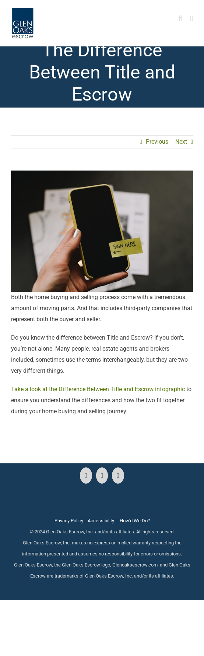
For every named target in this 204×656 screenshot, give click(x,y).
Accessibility (101, 520)
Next (181, 141)
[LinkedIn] (118, 475)
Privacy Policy (68, 520)
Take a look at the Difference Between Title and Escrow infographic (98, 389)
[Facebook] (86, 475)
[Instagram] (102, 475)
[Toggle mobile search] (181, 18)
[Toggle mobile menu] (191, 18)
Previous (157, 141)
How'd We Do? (135, 520)
